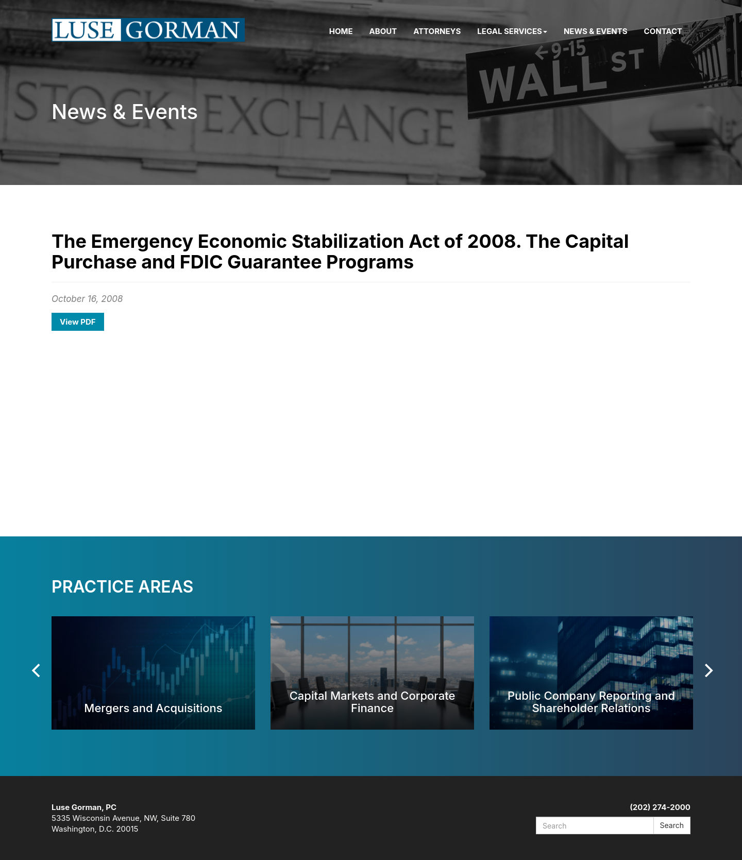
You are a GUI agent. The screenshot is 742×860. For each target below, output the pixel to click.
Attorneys (437, 31)
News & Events (596, 31)
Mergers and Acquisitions (153, 707)
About (383, 31)
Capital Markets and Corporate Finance (373, 701)
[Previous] (37, 670)
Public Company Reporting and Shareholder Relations (591, 701)
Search (672, 825)
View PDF (78, 322)
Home (341, 31)
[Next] (707, 670)
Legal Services (512, 31)
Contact (663, 31)
